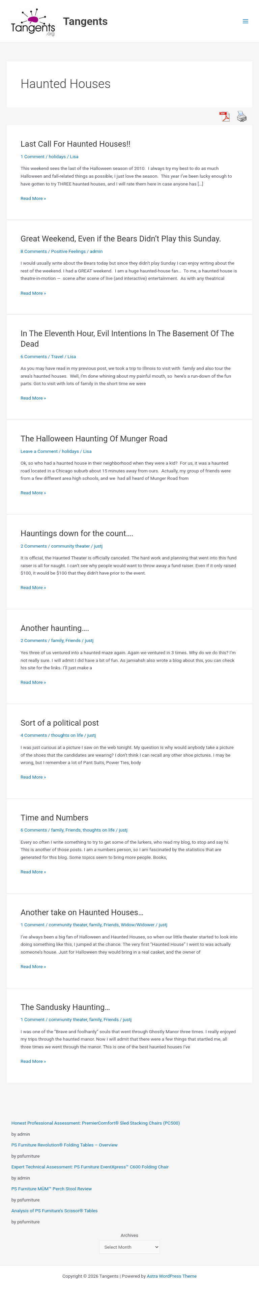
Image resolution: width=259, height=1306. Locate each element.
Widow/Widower (137, 924)
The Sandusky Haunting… (65, 1007)
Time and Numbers (54, 817)
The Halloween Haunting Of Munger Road (94, 438)
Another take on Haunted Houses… (82, 912)
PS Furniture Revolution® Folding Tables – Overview (64, 1145)
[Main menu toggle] (246, 21)
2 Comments (34, 546)
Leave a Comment (39, 451)
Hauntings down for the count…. (77, 533)
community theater (70, 546)
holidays (57, 156)
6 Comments (34, 356)
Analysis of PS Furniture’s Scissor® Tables (54, 1210)
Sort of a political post (60, 723)
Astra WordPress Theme (172, 1276)
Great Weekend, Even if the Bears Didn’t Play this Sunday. (121, 238)
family (57, 640)
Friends (73, 640)
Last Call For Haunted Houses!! (76, 144)
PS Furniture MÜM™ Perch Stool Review (51, 1188)
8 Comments (34, 251)
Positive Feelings (68, 251)
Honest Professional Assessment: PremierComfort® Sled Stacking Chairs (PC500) (95, 1123)
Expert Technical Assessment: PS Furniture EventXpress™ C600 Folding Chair (90, 1166)
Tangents (85, 21)
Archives (129, 1235)
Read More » (33, 198)
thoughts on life (67, 735)
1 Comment (33, 156)
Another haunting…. (55, 628)
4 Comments (34, 735)
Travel (57, 356)
